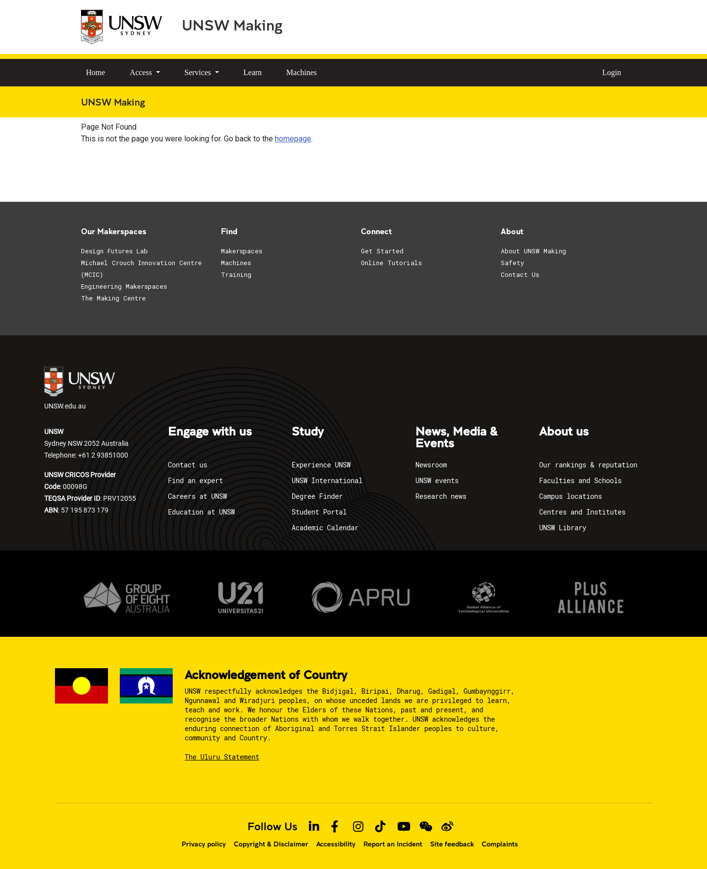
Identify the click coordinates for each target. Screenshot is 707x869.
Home (95, 72)
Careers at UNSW (197, 496)
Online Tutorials (391, 263)
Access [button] (142, 72)
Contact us (187, 464)
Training (236, 274)
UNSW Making (232, 24)
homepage (293, 138)
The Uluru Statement (222, 756)
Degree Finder (317, 496)
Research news (440, 496)
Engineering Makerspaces (124, 286)
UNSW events (437, 480)
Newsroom (431, 464)
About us (564, 432)
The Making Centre (113, 298)
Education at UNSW (201, 511)
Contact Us (520, 274)
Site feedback (452, 844)
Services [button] (199, 72)
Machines (301, 72)
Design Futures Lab (114, 251)
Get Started (382, 251)
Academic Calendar (325, 527)
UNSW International (327, 480)
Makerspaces (241, 251)
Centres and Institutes (582, 511)
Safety (512, 263)
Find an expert (195, 480)
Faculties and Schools (580, 480)
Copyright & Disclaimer (271, 844)
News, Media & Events (456, 438)
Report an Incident (392, 844)
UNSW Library (562, 527)
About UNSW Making (533, 251)
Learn (253, 72)
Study (308, 432)
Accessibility (335, 844)
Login (611, 72)
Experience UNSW (321, 464)
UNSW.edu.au (79, 388)
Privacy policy (204, 844)
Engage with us (210, 432)
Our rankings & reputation (588, 464)
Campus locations (570, 496)
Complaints (500, 844)
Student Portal (319, 511)
